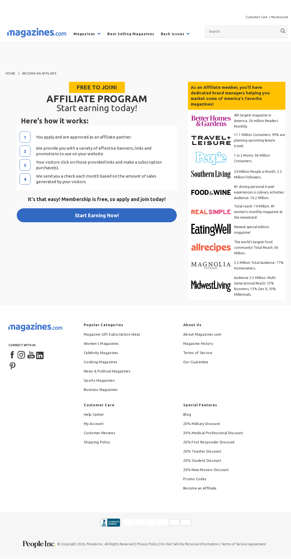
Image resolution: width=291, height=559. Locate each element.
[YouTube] (31, 355)
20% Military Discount (201, 424)
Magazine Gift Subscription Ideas (112, 334)
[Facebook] (12, 355)
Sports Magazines (99, 380)
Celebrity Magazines (101, 353)
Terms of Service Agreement (243, 544)
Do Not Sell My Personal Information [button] (190, 544)
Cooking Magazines (100, 362)
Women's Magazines (101, 343)
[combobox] (246, 31)
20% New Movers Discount (206, 470)
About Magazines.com (202, 334)
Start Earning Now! (97, 215)
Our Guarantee (195, 362)
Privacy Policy (147, 544)
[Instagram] (22, 355)
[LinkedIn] (40, 355)
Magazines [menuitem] (84, 34)
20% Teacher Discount (202, 451)
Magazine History (198, 343)
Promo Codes (194, 479)
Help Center (94, 414)
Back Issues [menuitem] (173, 34)
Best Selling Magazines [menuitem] (130, 34)
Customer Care (257, 17)
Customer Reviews (99, 433)
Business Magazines (101, 389)
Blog (187, 414)
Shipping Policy (97, 442)
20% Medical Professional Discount (213, 433)
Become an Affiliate (200, 488)
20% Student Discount (202, 460)
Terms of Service (197, 353)
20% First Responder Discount (209, 442)
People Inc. (95, 544)
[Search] (283, 31)
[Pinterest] (12, 365)
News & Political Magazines (107, 371)
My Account (279, 17)
